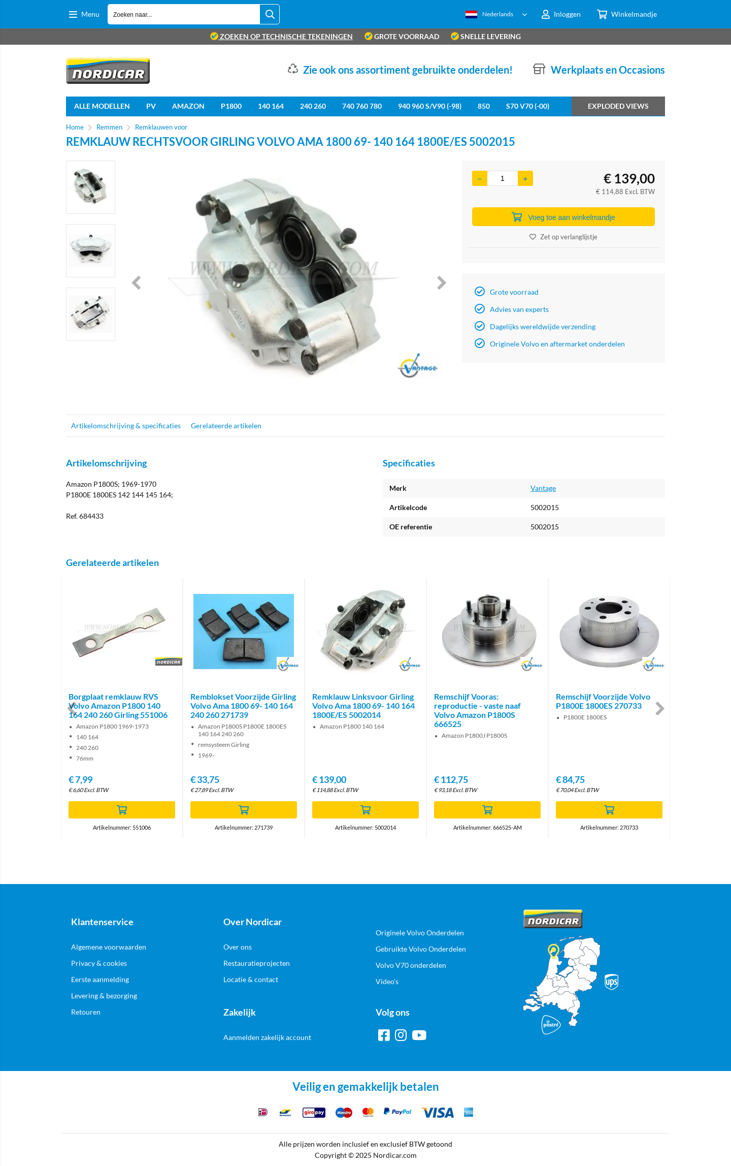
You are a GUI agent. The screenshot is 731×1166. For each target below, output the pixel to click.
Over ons (237, 946)
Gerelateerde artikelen (226, 425)
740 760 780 (362, 106)
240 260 (313, 106)
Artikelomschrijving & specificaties (126, 425)
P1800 (231, 106)
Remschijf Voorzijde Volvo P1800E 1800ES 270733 (603, 700)
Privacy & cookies (99, 963)
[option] (90, 187)
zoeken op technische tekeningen (281, 36)
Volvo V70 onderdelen (411, 965)
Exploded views (618, 106)
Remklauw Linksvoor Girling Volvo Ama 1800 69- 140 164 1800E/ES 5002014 (363, 705)
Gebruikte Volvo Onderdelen (421, 948)
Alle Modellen (102, 106)
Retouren (86, 1011)
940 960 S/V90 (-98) (429, 106)
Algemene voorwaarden (108, 946)
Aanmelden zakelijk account (267, 1037)
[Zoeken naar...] (269, 14)
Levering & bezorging (104, 995)
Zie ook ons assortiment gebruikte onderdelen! (408, 70)
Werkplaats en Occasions (608, 70)
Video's (387, 981)
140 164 (271, 106)
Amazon (188, 106)
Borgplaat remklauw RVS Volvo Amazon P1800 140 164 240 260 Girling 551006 (118, 705)
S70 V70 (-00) (527, 106)
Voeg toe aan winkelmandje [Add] (563, 217)
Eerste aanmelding (100, 979)
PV (151, 106)
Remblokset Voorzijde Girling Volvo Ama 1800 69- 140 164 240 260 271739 (243, 705)
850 (484, 106)
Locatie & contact (250, 979)
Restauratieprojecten (256, 963)
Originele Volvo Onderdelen (420, 932)
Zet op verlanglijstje (563, 237)
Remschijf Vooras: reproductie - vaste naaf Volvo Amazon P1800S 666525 (477, 710)
